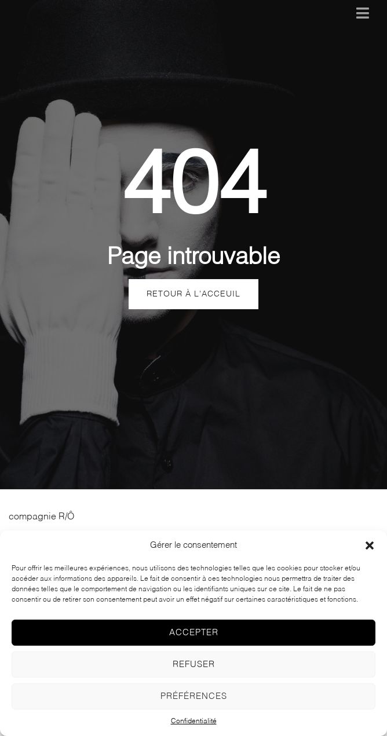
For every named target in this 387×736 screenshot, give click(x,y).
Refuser (194, 664)
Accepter (193, 632)
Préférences (193, 696)
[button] (369, 545)
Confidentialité (194, 721)
